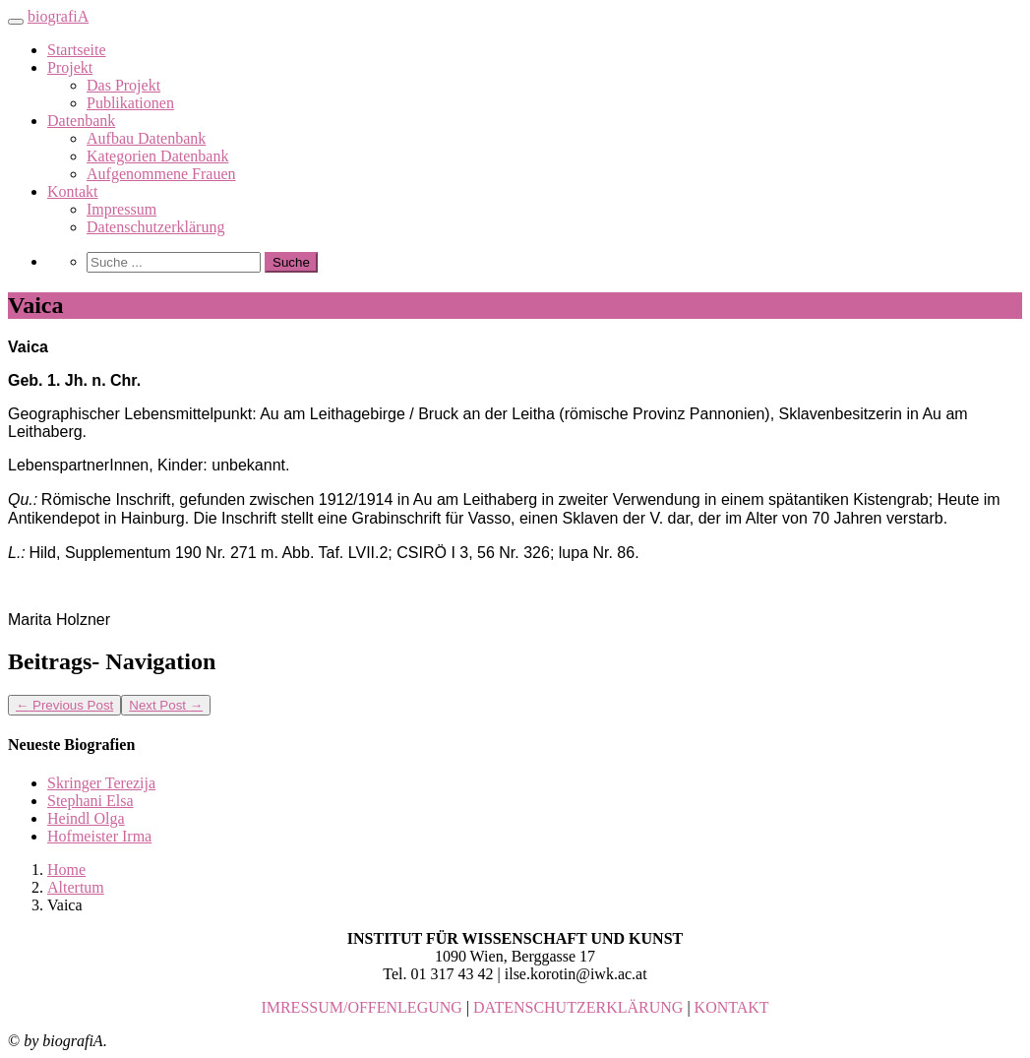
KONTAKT (732, 1007)
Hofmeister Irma (99, 836)
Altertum (75, 887)
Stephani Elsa (90, 800)
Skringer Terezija (101, 783)
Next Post (166, 705)
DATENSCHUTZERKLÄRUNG (578, 1007)
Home (66, 869)
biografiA (58, 16)
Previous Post (64, 705)
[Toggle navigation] (16, 22)
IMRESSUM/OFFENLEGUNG (361, 1007)
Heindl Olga (86, 818)
